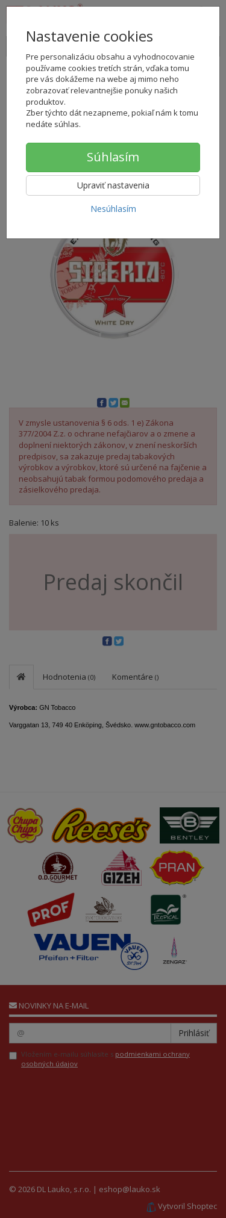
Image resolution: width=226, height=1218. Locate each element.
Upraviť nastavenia (113, 185)
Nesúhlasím (113, 208)
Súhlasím (113, 157)
